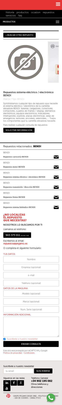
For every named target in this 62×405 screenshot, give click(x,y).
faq (20, 15)
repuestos (48, 12)
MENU (58, 4)
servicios (11, 15)
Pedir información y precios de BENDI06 (56, 207)
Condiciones (29, 353)
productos (23, 12)
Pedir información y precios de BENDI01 (56, 157)
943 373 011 (17, 235)
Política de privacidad (12, 353)
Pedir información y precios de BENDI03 (56, 177)
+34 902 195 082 (41, 381)
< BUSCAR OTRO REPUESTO (19, 35)
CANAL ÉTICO (35, 398)
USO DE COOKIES (21, 398)
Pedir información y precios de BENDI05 (56, 197)
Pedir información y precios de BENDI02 (56, 167)
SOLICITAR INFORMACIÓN (19, 130)
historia (10, 12)
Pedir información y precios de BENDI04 (56, 187)
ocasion (35, 12)
